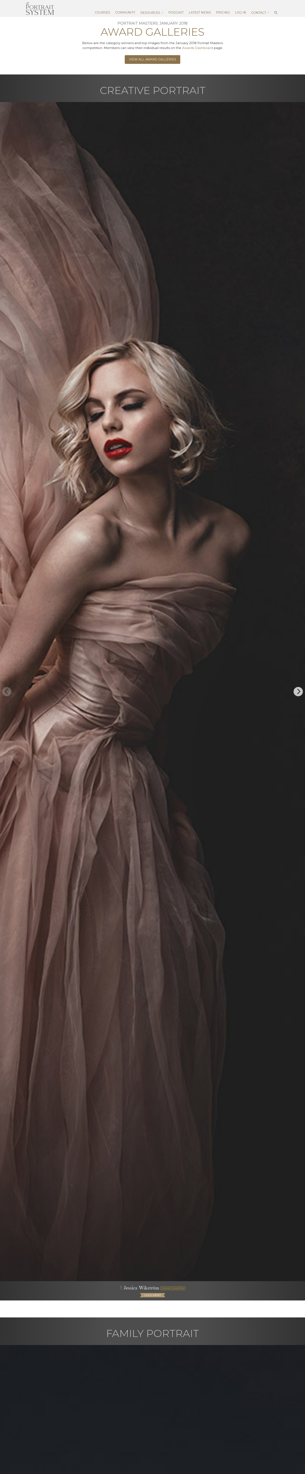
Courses (102, 12)
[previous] (6, 691)
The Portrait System (39, 8)
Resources (150, 13)
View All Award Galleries (152, 59)
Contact (258, 13)
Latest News (200, 12)
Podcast (176, 12)
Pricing (223, 12)
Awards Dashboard (197, 48)
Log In (240, 12)
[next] (298, 691)
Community (125, 12)
